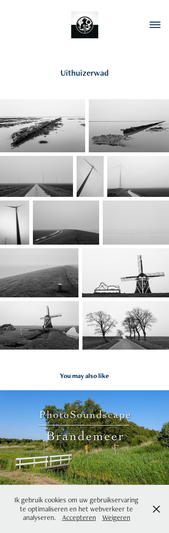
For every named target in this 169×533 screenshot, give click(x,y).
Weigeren (116, 517)
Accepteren (79, 517)
